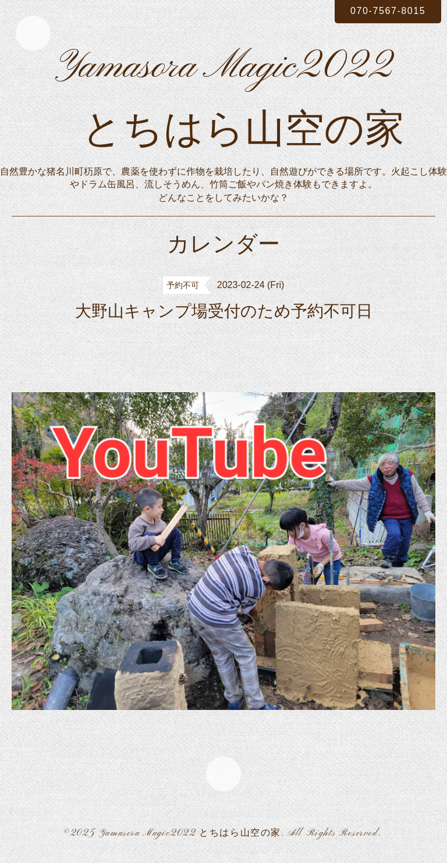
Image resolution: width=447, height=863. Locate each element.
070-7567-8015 (387, 11)
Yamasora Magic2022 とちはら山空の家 (190, 833)
